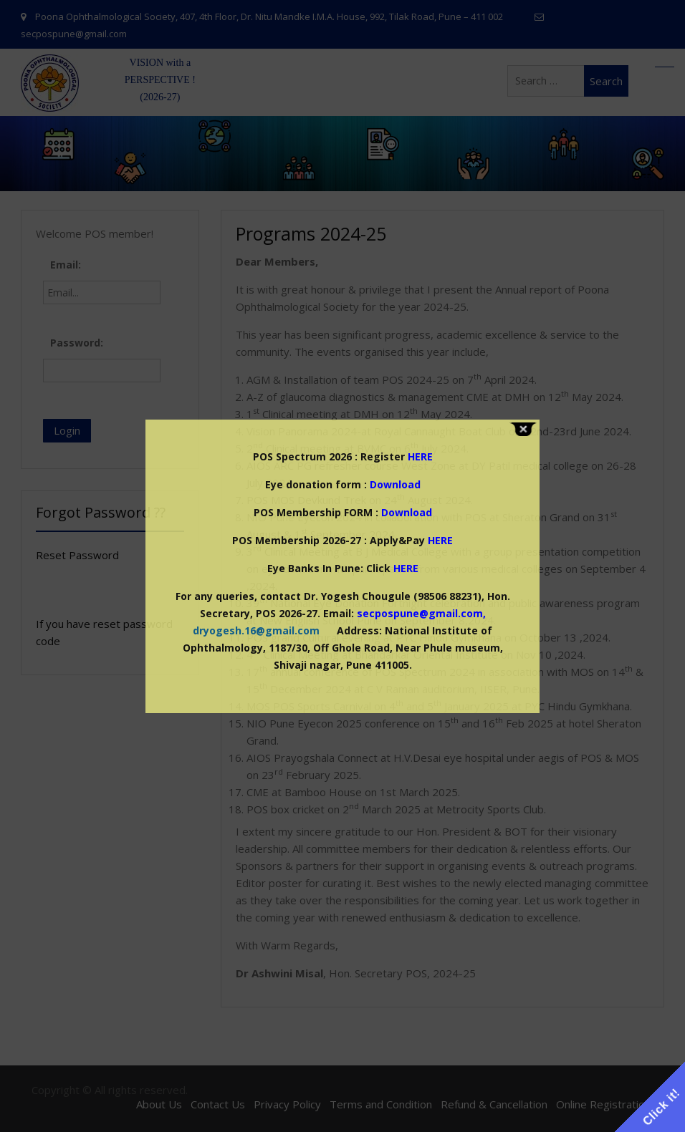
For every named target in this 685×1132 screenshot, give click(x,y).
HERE (440, 540)
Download (395, 484)
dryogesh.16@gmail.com (256, 630)
